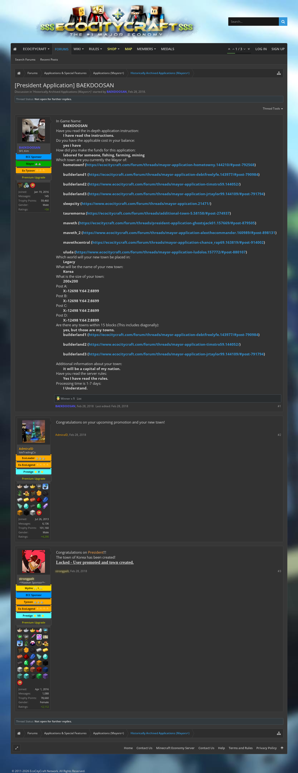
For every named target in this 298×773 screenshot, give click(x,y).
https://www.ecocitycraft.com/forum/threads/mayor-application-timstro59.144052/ (164, 184)
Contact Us (144, 748)
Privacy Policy (266, 748)
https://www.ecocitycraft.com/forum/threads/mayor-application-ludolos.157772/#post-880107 (161, 252)
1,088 (45, 693)
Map (128, 49)
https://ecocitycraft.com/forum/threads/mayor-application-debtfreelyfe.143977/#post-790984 (173, 174)
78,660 (45, 698)
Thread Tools (273, 109)
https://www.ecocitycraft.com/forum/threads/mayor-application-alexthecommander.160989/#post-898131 (179, 232)
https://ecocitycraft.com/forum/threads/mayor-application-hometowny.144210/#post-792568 (170, 164)
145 (46, 196)
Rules (94, 49)
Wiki (77, 49)
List (79, 399)
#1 (279, 406)
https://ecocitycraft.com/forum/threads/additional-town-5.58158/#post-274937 (158, 213)
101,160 (44, 528)
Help (221, 748)
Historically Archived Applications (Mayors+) (62, 92)
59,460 (45, 200)
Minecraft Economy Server (175, 748)
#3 (279, 571)
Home (128, 748)
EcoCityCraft (34, 49)
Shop (112, 49)
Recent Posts (49, 59)
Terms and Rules (241, 748)
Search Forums (25, 59)
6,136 (45, 523)
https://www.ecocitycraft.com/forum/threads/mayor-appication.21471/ (146, 203)
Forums (62, 49)
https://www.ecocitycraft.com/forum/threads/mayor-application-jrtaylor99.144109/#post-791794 (176, 193)
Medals (167, 49)
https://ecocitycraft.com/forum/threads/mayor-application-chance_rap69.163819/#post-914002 (178, 242)
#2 (279, 435)
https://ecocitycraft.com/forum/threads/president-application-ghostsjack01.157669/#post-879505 (167, 223)
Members (145, 49)
